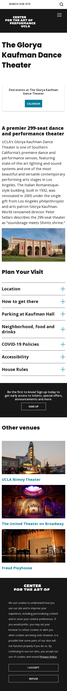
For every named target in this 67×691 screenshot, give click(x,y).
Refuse (33, 685)
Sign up (34, 406)
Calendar (33, 103)
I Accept (33, 673)
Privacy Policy (48, 663)
